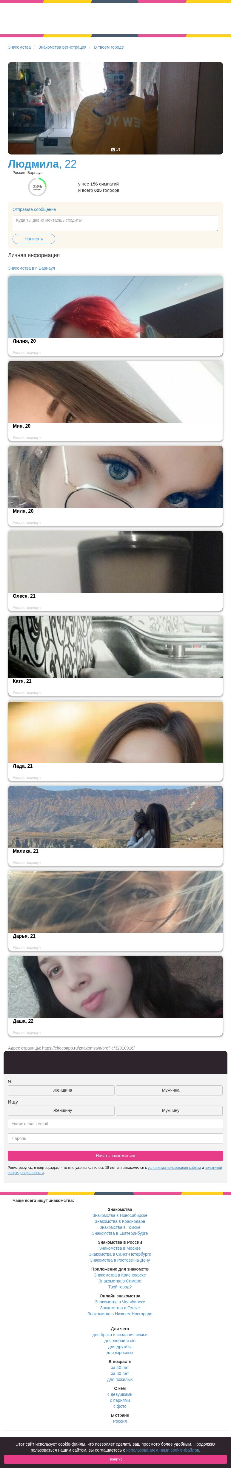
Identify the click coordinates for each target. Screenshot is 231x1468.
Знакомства (19, 47)
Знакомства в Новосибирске (120, 1215)
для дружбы (120, 1346)
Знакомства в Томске (119, 1227)
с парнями (120, 1400)
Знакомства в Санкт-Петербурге (120, 1254)
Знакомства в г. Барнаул (31, 268)
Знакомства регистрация (62, 47)
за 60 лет (120, 1373)
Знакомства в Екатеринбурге (120, 1233)
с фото (120, 1406)
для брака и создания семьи (120, 1334)
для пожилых (120, 1379)
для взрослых (120, 1352)
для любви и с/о (119, 1340)
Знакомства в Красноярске (120, 1275)
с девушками (120, 1394)
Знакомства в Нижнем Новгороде (120, 1313)
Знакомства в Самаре (120, 1281)
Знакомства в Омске (120, 1307)
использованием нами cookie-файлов (162, 1450)
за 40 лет (120, 1367)
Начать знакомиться (115, 1155)
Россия (120, 1421)
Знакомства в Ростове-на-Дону (120, 1260)
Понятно (115, 1459)
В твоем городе (109, 47)
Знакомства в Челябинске (120, 1301)
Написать (34, 239)
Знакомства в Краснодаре (120, 1221)
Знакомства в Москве (120, 1248)
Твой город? (120, 1287)
